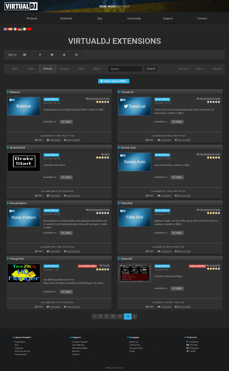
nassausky (214, 265)
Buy (100, 18)
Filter (200, 68)
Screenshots (21, 354)
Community (134, 18)
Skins (31, 68)
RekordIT (127, 258)
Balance (15, 92)
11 (120, 316)
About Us (133, 342)
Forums (75, 354)
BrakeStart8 (17, 147)
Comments (55, 140)
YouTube (192, 345)
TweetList (127, 92)
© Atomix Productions (115, 368)
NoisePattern (18, 203)
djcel (106, 154)
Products (32, 18)
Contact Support (80, 342)
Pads (81, 68)
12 (127, 316)
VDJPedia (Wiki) (79, 348)
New (15, 68)
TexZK (106, 265)
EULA (132, 351)
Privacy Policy (136, 348)
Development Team (99, 98)
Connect (202, 18)
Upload (217, 68)
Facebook (192, 342)
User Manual (78, 345)
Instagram (193, 348)
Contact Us (134, 345)
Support (168, 18)
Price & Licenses (22, 351)
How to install (73, 140)
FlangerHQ (17, 258)
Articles (75, 351)
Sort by (183, 68)
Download (66, 18)
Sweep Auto (128, 147)
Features (19, 348)
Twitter (191, 351)
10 (113, 316)
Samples (64, 68)
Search (151, 68)
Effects (47, 68)
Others (97, 68)
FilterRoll (126, 203)
